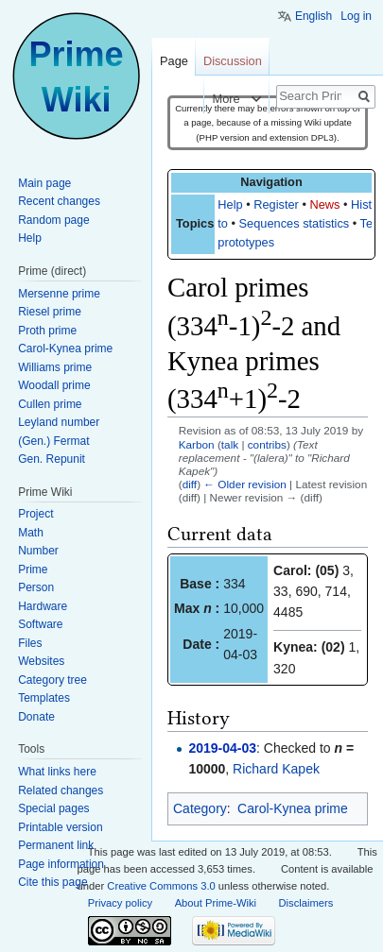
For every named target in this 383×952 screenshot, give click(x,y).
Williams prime (55, 367)
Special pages (53, 808)
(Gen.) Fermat (53, 441)
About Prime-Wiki (215, 903)
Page (174, 61)
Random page (53, 220)
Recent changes (59, 201)
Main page (44, 183)
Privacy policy (120, 903)
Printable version (60, 827)
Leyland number (58, 422)
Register (276, 204)
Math (31, 532)
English (313, 16)
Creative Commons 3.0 (161, 886)
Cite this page (52, 882)
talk (229, 444)
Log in (356, 16)
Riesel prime (49, 311)
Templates (44, 698)
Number (38, 550)
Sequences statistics (294, 223)
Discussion (232, 61)
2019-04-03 (222, 748)
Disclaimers (306, 903)
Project (35, 513)
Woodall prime (54, 385)
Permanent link (56, 845)
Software (40, 624)
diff (190, 484)
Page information (61, 864)
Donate (36, 716)
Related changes (60, 790)
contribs (267, 444)
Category (200, 808)
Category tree (52, 680)
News (324, 204)
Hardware (42, 606)
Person (36, 587)
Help (230, 204)
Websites (41, 661)
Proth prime (47, 330)
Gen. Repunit (51, 459)
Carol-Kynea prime (292, 808)
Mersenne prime (59, 293)
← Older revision (245, 484)
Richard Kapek (276, 768)
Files (30, 643)
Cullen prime (49, 404)
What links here (57, 771)
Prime (32, 569)
